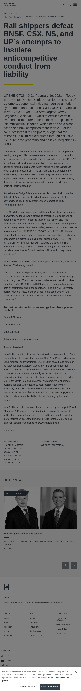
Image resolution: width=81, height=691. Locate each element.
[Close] (76, 675)
